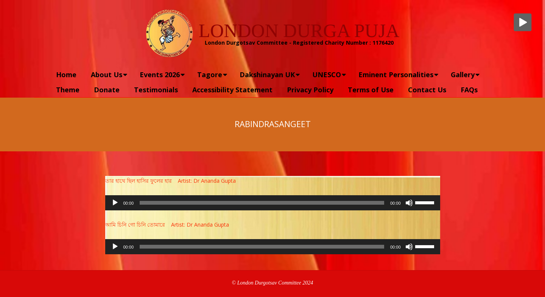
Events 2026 (160, 74)
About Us (106, 74)
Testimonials (156, 89)
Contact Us (427, 89)
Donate (107, 89)
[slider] (262, 203)
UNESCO (326, 74)
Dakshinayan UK (267, 74)
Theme (67, 89)
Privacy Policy (310, 89)
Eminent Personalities (395, 74)
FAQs (469, 89)
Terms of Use (371, 89)
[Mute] (409, 203)
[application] (272, 202)
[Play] (115, 203)
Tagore (209, 74)
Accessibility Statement (232, 89)
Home (66, 74)
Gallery (463, 74)
